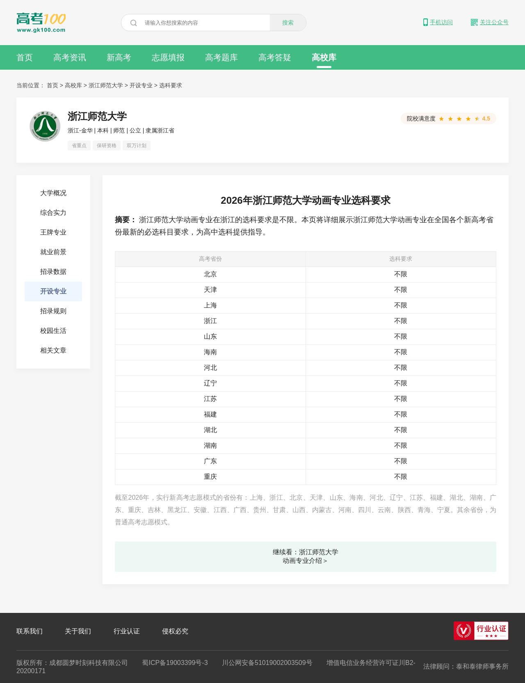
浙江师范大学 (106, 85)
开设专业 (141, 85)
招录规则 (53, 310)
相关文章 (53, 350)
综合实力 (53, 212)
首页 (24, 57)
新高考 (119, 57)
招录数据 (53, 271)
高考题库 (221, 57)
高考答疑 (274, 57)
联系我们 (29, 631)
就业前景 (53, 251)
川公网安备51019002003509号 (267, 662)
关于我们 (78, 631)
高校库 (324, 60)
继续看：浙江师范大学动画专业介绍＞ (305, 556)
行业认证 (127, 631)
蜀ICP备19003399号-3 (175, 662)
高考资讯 (69, 57)
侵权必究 (175, 631)
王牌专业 (53, 232)
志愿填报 (168, 57)
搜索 (288, 22)
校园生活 (53, 330)
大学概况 (53, 192)
